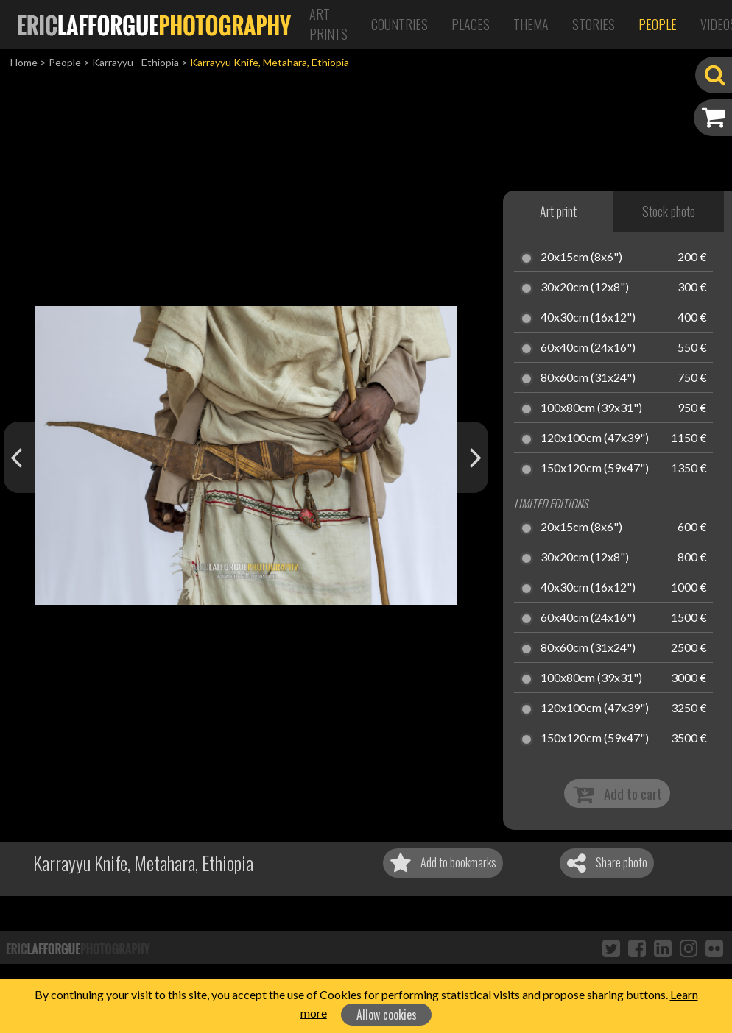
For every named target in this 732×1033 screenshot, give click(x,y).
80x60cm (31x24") (588, 378)
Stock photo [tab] (668, 211)
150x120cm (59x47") (595, 469)
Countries (399, 24)
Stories (593, 24)
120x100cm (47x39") (595, 438)
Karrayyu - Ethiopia (135, 62)
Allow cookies (386, 1014)
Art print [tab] (558, 211)
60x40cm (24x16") (588, 348)
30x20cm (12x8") (585, 288)
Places (470, 24)
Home (24, 62)
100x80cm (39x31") (591, 408)
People (657, 24)
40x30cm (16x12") (588, 318)
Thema (531, 24)
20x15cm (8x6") (581, 257)
